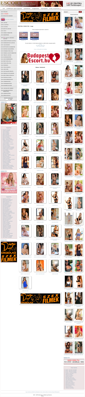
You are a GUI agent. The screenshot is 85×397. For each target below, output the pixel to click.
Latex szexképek (6, 163)
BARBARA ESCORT (40, 239)
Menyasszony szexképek (7, 167)
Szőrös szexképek (6, 224)
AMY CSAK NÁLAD (25, 222)
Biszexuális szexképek (7, 135)
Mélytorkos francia (8, 75)
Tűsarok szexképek (6, 234)
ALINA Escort (55, 205)
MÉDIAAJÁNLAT (6, 95)
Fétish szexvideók (68, 374)
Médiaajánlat (57, 391)
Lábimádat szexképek (7, 162)
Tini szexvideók (68, 385)
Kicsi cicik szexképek (7, 160)
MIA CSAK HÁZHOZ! (68, 30)
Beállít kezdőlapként (36, 391)
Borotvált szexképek (6, 137)
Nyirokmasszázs (7, 83)
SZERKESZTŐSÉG (7, 93)
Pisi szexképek (5, 207)
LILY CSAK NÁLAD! (40, 273)
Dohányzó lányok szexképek (8, 143)
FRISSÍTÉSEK (6, 34)
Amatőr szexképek (6, 130)
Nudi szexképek (6, 203)
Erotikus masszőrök (8, 48)
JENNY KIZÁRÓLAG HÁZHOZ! (40, 102)
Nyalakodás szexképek (7, 204)
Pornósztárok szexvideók (70, 384)
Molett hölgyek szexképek (8, 199)
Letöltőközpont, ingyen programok (14, 8)
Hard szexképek (6, 153)
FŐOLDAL (5, 11)
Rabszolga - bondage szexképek (9, 212)
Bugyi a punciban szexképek (8, 139)
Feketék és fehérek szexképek (8, 147)
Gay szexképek (5, 150)
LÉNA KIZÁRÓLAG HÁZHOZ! (40, 256)
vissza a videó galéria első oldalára (40, 49)
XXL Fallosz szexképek (7, 237)
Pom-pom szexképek (7, 208)
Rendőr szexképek (6, 213)
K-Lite (40, 44)
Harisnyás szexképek (7, 154)
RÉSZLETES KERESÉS (8, 15)
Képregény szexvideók (69, 377)
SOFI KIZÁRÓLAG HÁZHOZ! (25, 119)
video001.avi (23, 40)
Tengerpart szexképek (7, 226)
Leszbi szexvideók (68, 380)
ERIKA (25, 205)
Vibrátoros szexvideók (69, 387)
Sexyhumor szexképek (7, 216)
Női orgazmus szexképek (7, 202)
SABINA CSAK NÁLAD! (55, 256)
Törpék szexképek (6, 231)
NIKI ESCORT (55, 153)
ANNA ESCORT (78, 289)
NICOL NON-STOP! (25, 239)
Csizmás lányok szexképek (8, 141)
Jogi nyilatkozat (28, 391)
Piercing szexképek (6, 206)
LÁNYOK (5, 22)
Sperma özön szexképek (7, 218)
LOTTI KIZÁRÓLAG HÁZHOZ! (25, 256)
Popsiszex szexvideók (69, 383)
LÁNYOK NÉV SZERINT (8, 88)
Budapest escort (7, 85)
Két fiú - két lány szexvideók (70, 371)
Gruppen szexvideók (69, 375)
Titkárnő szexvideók (69, 386)
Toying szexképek (6, 232)
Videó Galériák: (74, 367)
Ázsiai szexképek (6, 133)
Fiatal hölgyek (7, 63)
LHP (4, 8)
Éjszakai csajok (7, 77)
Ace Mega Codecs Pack (40, 45)
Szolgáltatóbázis (35, 8)
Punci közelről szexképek (7, 211)
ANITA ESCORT (55, 102)
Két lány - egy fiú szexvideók (71, 372)
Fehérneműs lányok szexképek (8, 146)
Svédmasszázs (7, 81)
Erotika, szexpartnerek (54, 8)
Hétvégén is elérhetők (9, 46)
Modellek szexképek (6, 198)
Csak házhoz (6, 44)
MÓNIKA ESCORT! (40, 84)
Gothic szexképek (6, 151)
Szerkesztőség (51, 391)
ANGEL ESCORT (40, 222)
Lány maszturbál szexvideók (70, 379)
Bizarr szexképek (6, 136)
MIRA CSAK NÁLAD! (40, 136)
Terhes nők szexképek (7, 227)
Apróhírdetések (26, 8)
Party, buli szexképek (7, 205)
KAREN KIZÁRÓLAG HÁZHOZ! (55, 240)
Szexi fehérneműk (7, 59)
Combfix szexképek (6, 140)
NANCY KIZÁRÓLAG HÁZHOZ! (78, 323)
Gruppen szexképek (6, 152)
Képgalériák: (9, 127)
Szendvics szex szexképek (7, 221)
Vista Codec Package (40, 46)
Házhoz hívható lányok (9, 40)
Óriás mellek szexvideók (70, 382)
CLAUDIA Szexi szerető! (55, 84)
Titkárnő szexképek (6, 230)
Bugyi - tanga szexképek (7, 138)
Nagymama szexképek (7, 200)
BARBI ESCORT (40, 170)
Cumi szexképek (6, 142)
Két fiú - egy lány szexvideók (71, 370)
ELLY (69, 161)
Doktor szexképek (6, 144)
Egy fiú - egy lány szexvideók (71, 369)
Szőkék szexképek (6, 222)
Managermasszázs (8, 79)
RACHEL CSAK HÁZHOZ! (25, 187)
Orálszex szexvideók (69, 381)
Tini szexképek (5, 229)
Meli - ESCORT (69, 257)
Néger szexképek (6, 201)
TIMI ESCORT (40, 187)
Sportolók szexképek (7, 219)
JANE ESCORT (55, 273)
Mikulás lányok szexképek (8, 168)
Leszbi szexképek (6, 164)
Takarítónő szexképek (7, 225)
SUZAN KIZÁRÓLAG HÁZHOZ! (25, 85)
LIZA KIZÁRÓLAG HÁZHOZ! (55, 136)
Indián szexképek (6, 156)
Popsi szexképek (6, 209)
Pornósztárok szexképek (7, 210)
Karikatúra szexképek (7, 157)
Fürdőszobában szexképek (8, 149)
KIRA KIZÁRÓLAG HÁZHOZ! (40, 153)
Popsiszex (5, 65)
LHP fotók (5, 69)
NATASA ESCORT (40, 205)
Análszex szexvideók (69, 373)
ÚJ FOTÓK (5, 26)
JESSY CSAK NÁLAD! (25, 273)
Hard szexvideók (68, 376)
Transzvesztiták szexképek (8, 233)
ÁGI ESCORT (25, 153)
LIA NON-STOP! (55, 222)
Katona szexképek (6, 158)
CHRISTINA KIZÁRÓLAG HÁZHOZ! (55, 188)
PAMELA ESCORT (55, 119)
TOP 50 (4, 30)
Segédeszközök (7, 57)
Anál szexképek (6, 131)
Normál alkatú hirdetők (9, 52)
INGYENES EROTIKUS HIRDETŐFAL (8, 91)
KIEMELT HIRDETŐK (7, 32)
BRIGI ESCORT (78, 241)
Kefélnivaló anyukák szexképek (9, 159)
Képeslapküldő (44, 8)
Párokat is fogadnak (8, 73)
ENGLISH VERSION (9, 19)
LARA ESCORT (25, 290)
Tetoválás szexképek (6, 228)
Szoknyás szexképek (6, 223)
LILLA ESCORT (55, 170)
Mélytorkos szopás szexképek (8, 166)
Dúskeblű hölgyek (8, 50)
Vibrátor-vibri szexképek (7, 236)
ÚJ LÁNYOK (5, 24)
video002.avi (34, 40)
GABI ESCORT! (68, 46)
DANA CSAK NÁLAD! (40, 119)
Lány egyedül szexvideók (70, 378)
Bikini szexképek (6, 134)
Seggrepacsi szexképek (7, 215)
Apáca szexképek (6, 132)
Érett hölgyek (7, 61)
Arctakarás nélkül (8, 71)
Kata (25, 170)
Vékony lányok (7, 55)
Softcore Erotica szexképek (8, 217)
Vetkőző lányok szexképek (8, 235)
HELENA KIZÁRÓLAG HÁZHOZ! (78, 45)
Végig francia (6, 67)
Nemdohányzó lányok (9, 42)
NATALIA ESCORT (25, 102)
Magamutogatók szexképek (8, 165)
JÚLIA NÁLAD (25, 136)
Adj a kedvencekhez (44, 391)
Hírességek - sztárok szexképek (8, 155)
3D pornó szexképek (6, 129)
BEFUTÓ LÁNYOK (7, 28)
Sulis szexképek (6, 220)
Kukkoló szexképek (6, 161)
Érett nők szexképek (6, 145)
